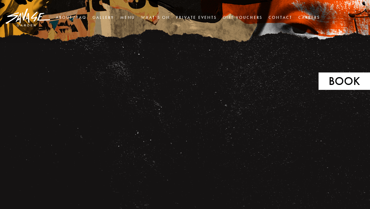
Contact (280, 17)
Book (344, 81)
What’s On (155, 17)
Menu (127, 17)
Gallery (103, 17)
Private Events (196, 17)
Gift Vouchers (243, 17)
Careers (309, 17)
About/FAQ (71, 17)
